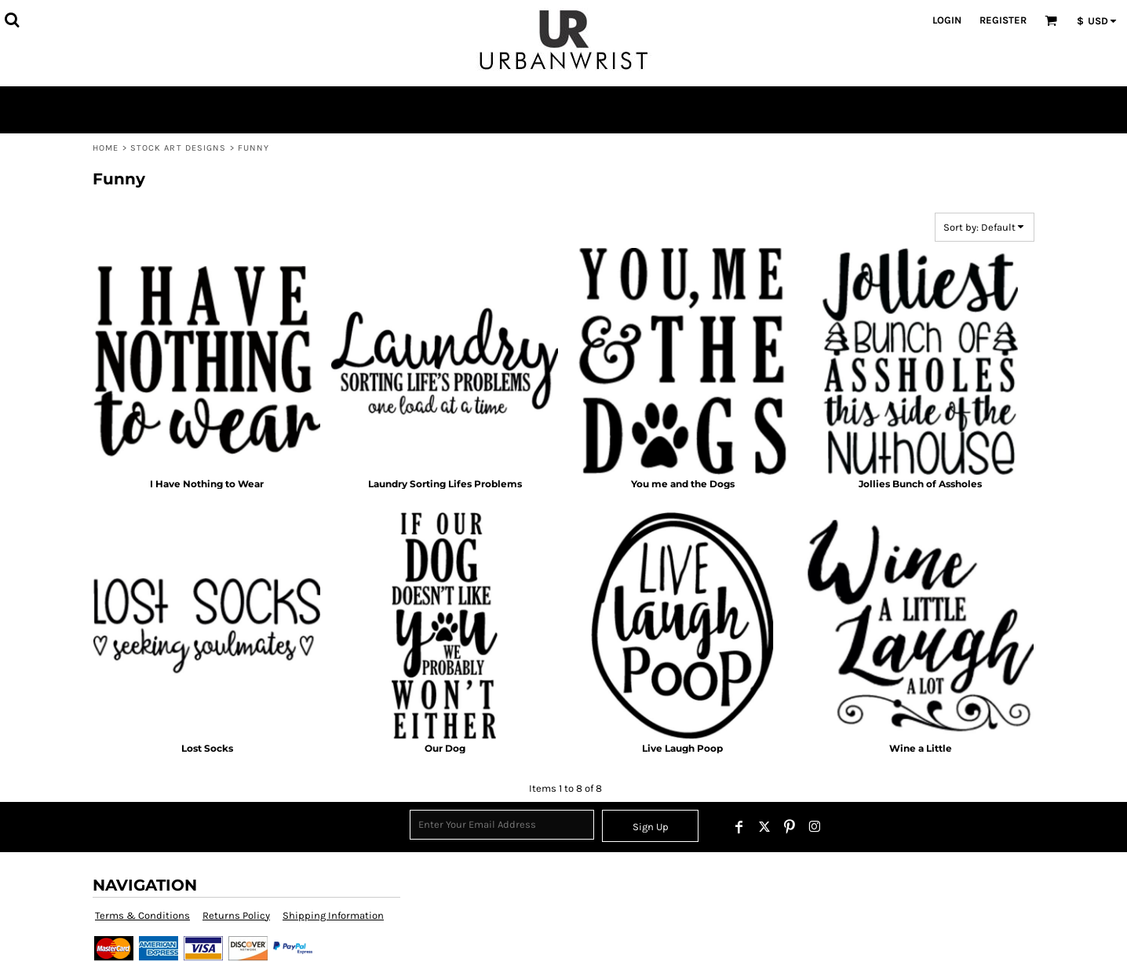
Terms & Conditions (142, 915)
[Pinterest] (790, 827)
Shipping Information (333, 915)
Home (106, 148)
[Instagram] (815, 827)
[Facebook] (739, 827)
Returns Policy (236, 915)
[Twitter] (764, 827)
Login (946, 20)
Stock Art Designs (178, 148)
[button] (12, 19)
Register (1003, 20)
